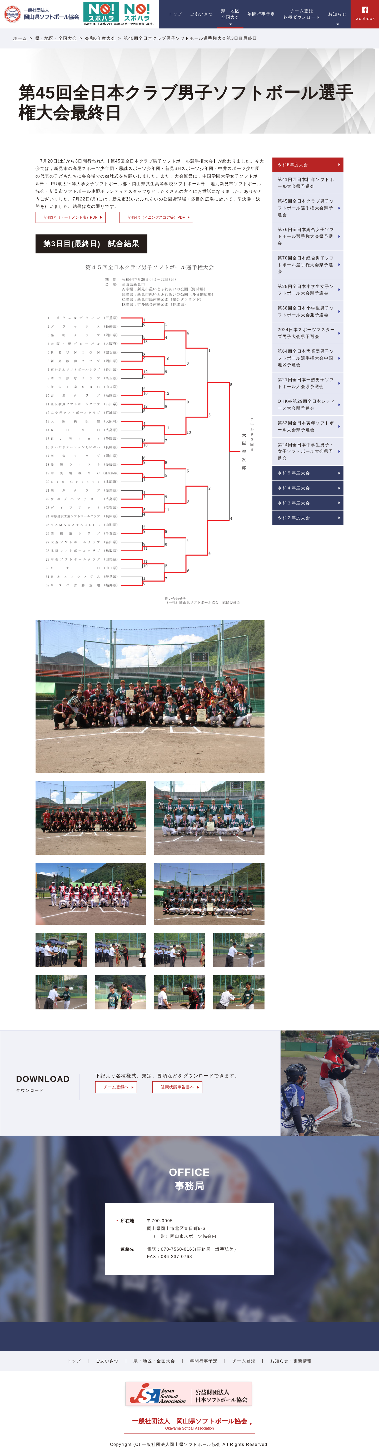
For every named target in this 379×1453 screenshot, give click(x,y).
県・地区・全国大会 (56, 38)
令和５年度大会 (294, 473)
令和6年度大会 (100, 38)
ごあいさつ (107, 1361)
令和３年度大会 (294, 503)
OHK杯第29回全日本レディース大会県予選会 (306, 404)
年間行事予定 (204, 1361)
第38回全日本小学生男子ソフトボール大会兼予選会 (306, 311)
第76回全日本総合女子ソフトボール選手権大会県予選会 (306, 236)
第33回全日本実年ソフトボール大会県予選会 (306, 426)
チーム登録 (244, 1361)
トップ (74, 1361)
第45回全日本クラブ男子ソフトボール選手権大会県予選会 (306, 208)
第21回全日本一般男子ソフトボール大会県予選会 (306, 383)
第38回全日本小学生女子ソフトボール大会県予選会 (306, 290)
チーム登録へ (116, 1087)
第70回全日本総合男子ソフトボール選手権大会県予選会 (306, 265)
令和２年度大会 (294, 518)
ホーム (20, 38)
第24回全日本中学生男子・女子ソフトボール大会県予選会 (306, 451)
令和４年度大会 (294, 488)
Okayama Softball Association (189, 1423)
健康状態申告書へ (177, 1087)
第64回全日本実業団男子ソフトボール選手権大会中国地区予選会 (306, 358)
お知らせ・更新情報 (291, 1361)
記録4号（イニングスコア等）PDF (156, 217)
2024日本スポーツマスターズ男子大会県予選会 (306, 333)
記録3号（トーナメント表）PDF (70, 217)
